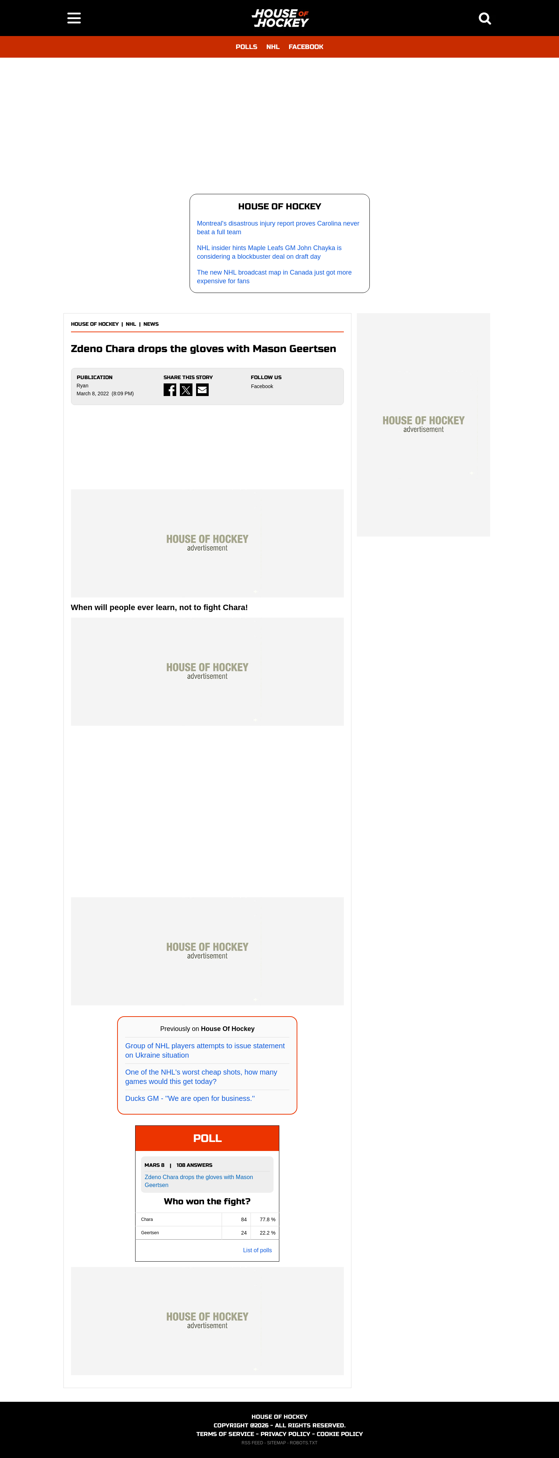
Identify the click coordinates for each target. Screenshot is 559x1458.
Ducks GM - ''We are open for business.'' (189, 1098)
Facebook (262, 386)
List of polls (257, 1250)
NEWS (151, 324)
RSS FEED (252, 1442)
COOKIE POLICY (340, 1434)
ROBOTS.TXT (304, 1442)
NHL (273, 47)
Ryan (83, 385)
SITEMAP (276, 1442)
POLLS (246, 47)
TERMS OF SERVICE (225, 1434)
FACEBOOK (306, 47)
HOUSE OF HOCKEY (95, 324)
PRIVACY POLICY (285, 1434)
